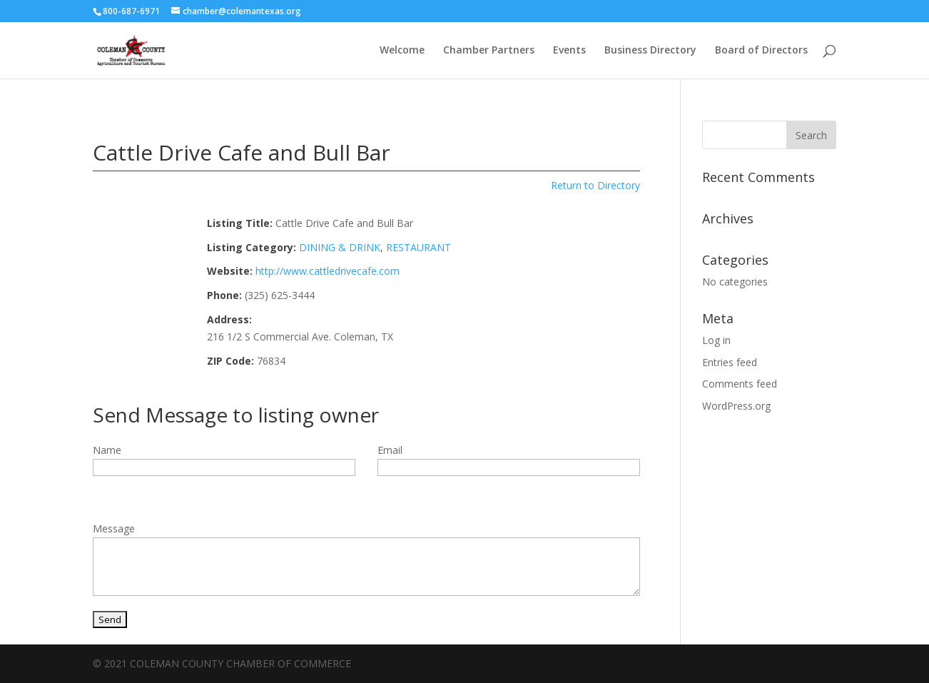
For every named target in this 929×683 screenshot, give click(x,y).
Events (569, 50)
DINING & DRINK (339, 247)
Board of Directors (761, 50)
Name (107, 450)
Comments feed (739, 383)
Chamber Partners (488, 50)
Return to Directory (595, 185)
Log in (716, 340)
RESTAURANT (418, 247)
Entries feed (729, 362)
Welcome (402, 50)
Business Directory (650, 50)
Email (389, 450)
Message (114, 528)
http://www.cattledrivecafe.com (327, 271)
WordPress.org (736, 406)
